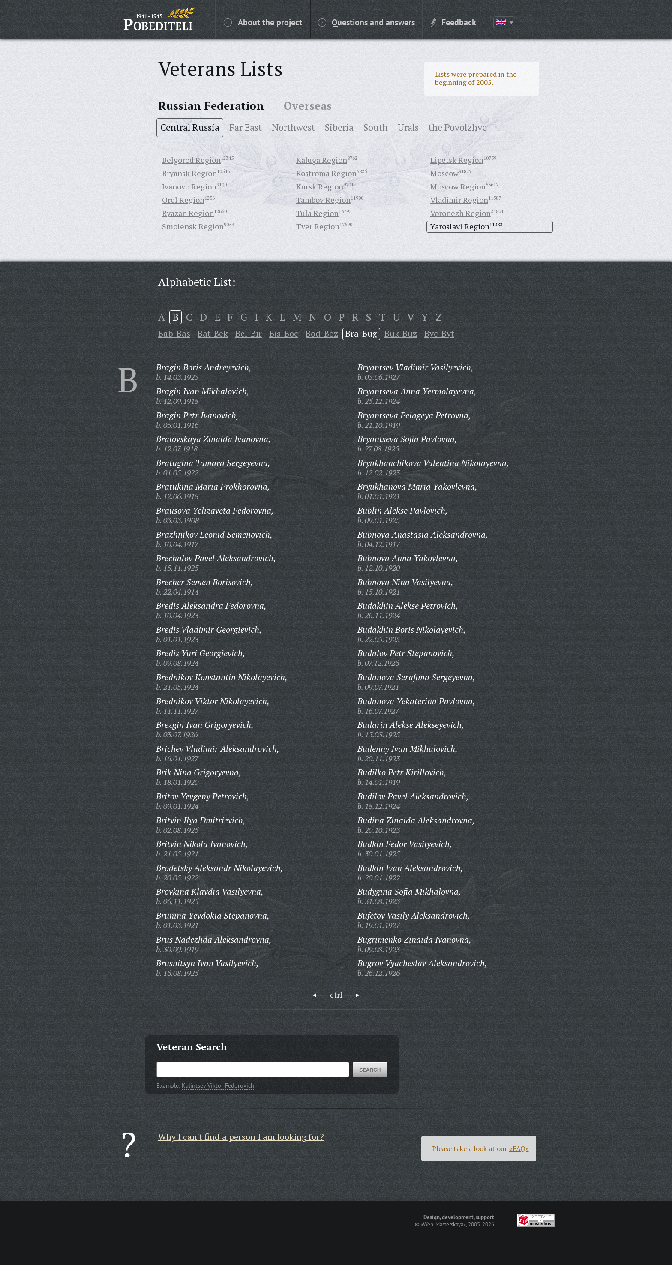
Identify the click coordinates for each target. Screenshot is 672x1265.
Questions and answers (366, 22)
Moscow (444, 173)
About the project (263, 22)
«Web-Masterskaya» (443, 1224)
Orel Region (183, 200)
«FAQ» (519, 1148)
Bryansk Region (189, 173)
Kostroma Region (326, 173)
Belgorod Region (191, 160)
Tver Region (317, 226)
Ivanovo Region (189, 186)
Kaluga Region (321, 160)
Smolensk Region (193, 226)
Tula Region (317, 213)
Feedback (453, 22)
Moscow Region (458, 186)
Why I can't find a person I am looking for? (241, 1136)
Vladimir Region (459, 200)
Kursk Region (319, 186)
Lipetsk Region (456, 160)
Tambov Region (323, 200)
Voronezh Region (460, 213)
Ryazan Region (188, 213)
